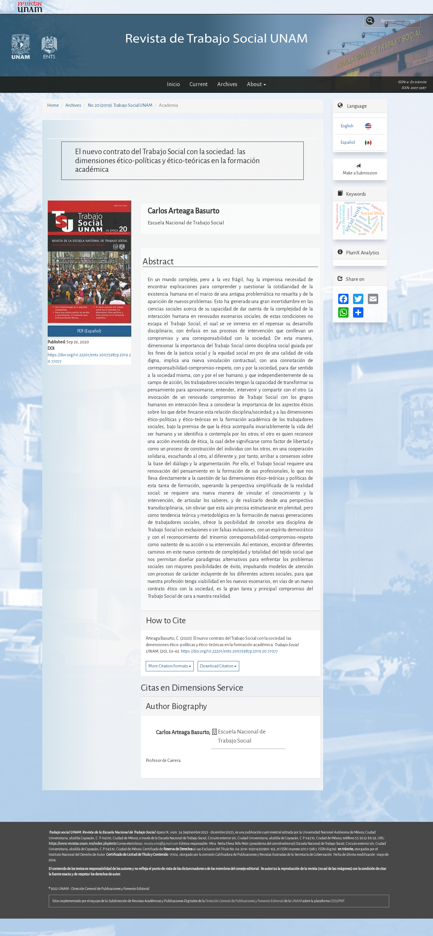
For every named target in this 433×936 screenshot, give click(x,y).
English (347, 126)
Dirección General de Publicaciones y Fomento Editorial (244, 901)
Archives (227, 84)
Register (388, 21)
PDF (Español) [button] (89, 331)
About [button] (256, 84)
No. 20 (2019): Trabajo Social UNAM (120, 105)
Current (199, 84)
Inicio (173, 84)
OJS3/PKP (337, 901)
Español (348, 142)
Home (53, 105)
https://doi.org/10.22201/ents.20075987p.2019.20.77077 (229, 651)
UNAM (296, 901)
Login (410, 21)
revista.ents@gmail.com (161, 843)
